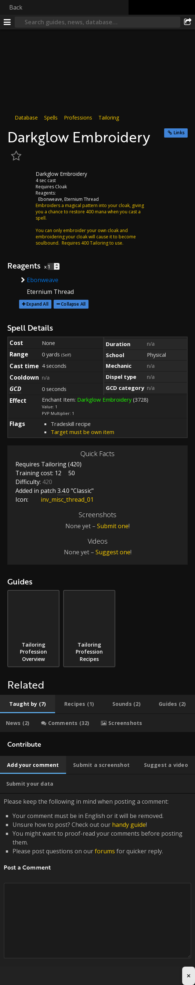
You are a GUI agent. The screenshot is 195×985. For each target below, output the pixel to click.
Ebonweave (50, 199)
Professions (78, 117)
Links (179, 132)
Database (26, 117)
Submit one (113, 526)
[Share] (187, 22)
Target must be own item (82, 431)
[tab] (27, 704)
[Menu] (7, 22)
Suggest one (112, 552)
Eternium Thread (81, 199)
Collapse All (73, 304)
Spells (51, 117)
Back (15, 7)
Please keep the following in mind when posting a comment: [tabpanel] (97, 886)
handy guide (129, 825)
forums (105, 851)
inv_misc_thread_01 (62, 499)
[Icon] (19, 179)
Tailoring (108, 117)
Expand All (37, 304)
